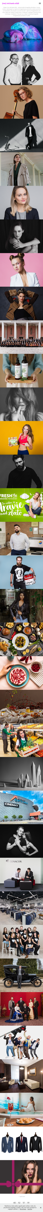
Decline (29, 1209)
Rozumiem (23, 1209)
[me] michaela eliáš (10, 3)
